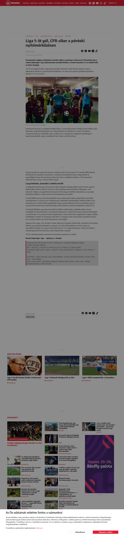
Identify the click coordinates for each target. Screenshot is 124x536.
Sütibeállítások (80, 532)
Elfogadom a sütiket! (105, 532)
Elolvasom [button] (39, 528)
